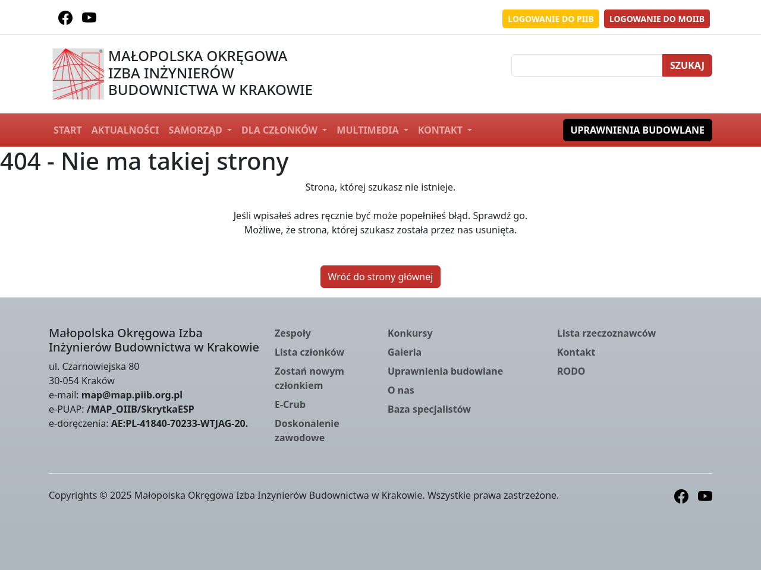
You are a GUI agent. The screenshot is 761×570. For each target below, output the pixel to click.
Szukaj (687, 65)
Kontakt (441, 130)
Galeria (405, 352)
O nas (401, 390)
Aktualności (125, 130)
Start (68, 130)
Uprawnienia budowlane (638, 130)
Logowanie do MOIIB (657, 18)
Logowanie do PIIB (551, 18)
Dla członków (280, 130)
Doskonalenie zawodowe (307, 430)
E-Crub (290, 404)
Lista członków (309, 352)
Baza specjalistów (429, 409)
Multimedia (369, 130)
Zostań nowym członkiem (309, 378)
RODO (571, 371)
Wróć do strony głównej (380, 276)
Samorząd (197, 130)
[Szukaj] (587, 65)
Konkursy (410, 333)
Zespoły (293, 333)
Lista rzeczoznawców (606, 333)
